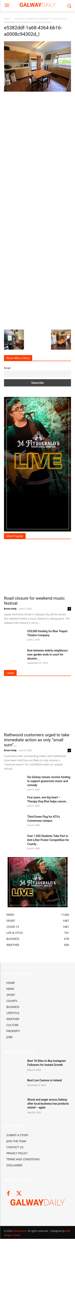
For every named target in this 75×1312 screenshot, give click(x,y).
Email (7, 368)
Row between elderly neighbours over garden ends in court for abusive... (47, 654)
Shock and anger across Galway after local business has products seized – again (48, 1103)
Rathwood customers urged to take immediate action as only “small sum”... (36, 739)
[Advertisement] (37, 210)
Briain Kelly (10, 608)
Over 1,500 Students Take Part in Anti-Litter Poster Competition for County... (48, 840)
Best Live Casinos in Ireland (44, 1080)
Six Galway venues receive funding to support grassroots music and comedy (48, 781)
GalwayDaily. (20, 1231)
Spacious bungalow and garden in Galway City (40, 18)
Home (7, 18)
